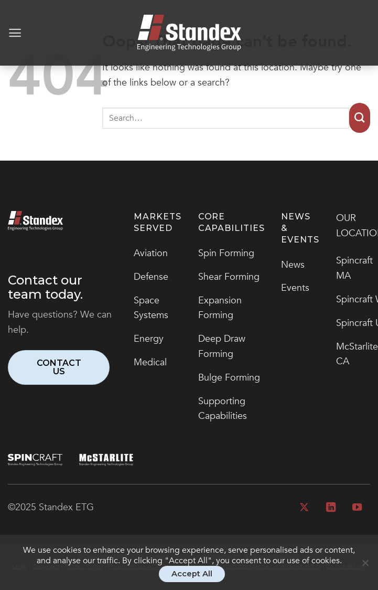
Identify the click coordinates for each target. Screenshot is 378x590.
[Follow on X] (304, 507)
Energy (149, 338)
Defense (151, 276)
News (293, 264)
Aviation (151, 253)
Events (295, 287)
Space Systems (151, 308)
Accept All (191, 573)
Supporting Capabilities (222, 409)
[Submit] (359, 118)
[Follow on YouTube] (357, 507)
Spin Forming (226, 253)
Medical (150, 362)
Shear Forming (229, 276)
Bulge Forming (229, 377)
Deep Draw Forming (221, 346)
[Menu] (15, 33)
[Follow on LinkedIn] (330, 507)
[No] (365, 567)
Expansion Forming (220, 308)
